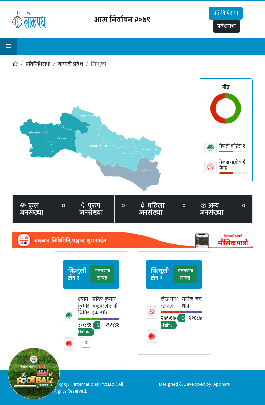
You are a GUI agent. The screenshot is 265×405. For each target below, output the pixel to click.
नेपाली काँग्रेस (230, 146)
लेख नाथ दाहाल (169, 303)
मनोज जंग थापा (192, 303)
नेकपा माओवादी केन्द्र (232, 165)
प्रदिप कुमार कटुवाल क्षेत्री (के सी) (104, 306)
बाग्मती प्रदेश (70, 64)
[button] (8, 46)
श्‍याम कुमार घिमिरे (83, 306)
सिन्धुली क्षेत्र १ (77, 274)
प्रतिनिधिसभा (225, 13)
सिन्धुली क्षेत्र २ (160, 274)
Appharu (221, 384)
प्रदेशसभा (226, 26)
